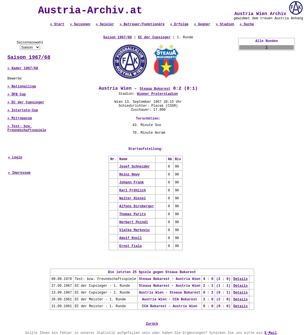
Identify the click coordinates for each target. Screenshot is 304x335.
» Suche (247, 24)
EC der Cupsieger (154, 37)
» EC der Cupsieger (25, 102)
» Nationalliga (21, 87)
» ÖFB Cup (16, 95)
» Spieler (105, 24)
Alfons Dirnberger (136, 206)
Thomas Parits (132, 214)
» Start (57, 24)
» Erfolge (179, 24)
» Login (15, 158)
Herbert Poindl (133, 222)
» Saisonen (80, 24)
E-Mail (271, 333)
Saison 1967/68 (28, 57)
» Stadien (225, 24)
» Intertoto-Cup (22, 110)
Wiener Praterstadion (157, 94)
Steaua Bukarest (155, 89)
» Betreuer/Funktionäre (142, 24)
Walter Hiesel (132, 198)
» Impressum (19, 173)
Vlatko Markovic (134, 230)
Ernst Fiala (130, 246)
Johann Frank (131, 183)
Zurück (152, 324)
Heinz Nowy (129, 175)
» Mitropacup (19, 118)
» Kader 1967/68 (22, 68)
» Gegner (202, 24)
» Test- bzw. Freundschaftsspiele (26, 128)
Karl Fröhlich (132, 190)
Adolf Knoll (130, 238)
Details (240, 279)
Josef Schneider (134, 167)
